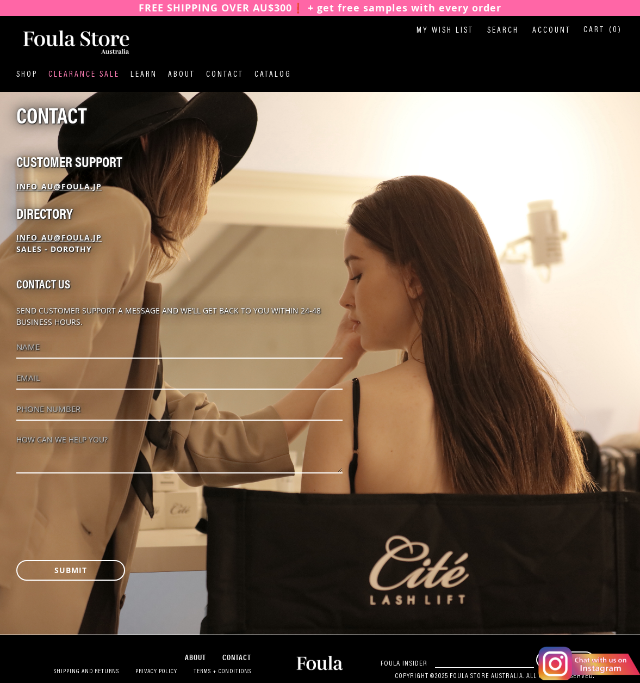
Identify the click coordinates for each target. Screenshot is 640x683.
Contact (225, 75)
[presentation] (99, 505)
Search (503, 31)
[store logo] (70, 43)
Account (551, 31)
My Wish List (445, 31)
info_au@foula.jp (59, 186)
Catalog (272, 75)
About (181, 75)
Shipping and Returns (86, 671)
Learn (144, 75)
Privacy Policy (156, 671)
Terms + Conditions (222, 671)
